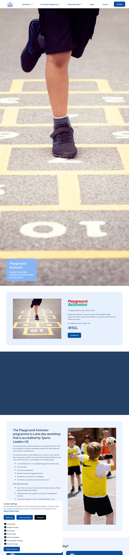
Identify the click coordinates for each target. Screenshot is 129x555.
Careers (105, 4)
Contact (119, 4)
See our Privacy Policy (11, 510)
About (92, 4)
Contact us (74, 335)
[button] (27, 4)
